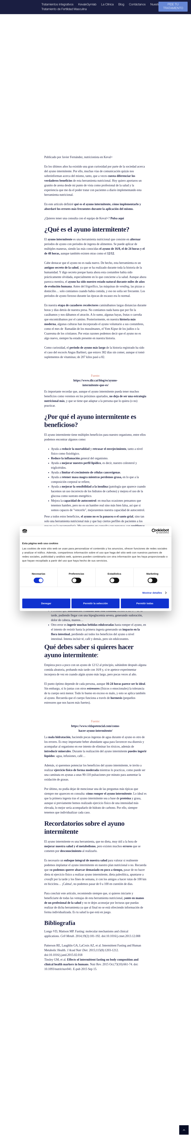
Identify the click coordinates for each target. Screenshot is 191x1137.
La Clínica (107, 4)
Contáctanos (137, 4)
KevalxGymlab (87, 4)
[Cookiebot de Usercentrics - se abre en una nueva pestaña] (154, 531)
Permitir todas (144, 603)
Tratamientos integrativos (57, 4)
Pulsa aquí (117, 218)
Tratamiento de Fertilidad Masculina (64, 9)
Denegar (46, 603)
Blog (121, 4)
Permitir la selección (95, 603)
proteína (126, 798)
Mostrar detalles (152, 592)
